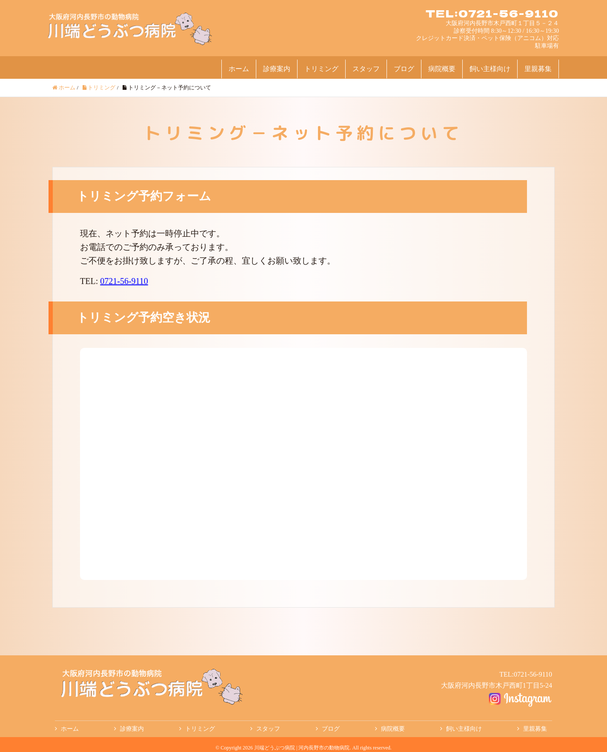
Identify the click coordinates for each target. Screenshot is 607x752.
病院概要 (441, 68)
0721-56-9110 (124, 281)
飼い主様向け (490, 68)
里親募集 (538, 68)
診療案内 (276, 68)
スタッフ (366, 68)
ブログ (404, 68)
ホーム (239, 68)
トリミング (321, 68)
